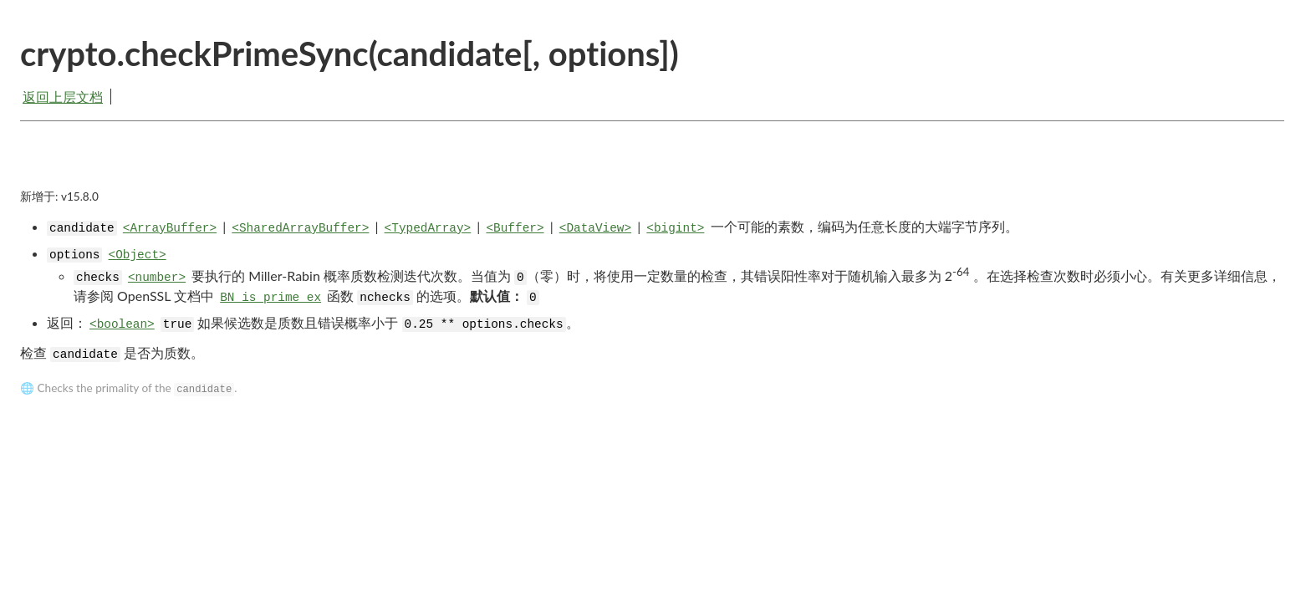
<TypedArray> (428, 228)
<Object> (137, 255)
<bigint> (675, 228)
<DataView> (595, 228)
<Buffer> (514, 228)
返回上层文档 (63, 97)
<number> (157, 277)
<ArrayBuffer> (170, 228)
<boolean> (122, 324)
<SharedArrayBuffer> (300, 228)
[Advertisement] (652, 169)
